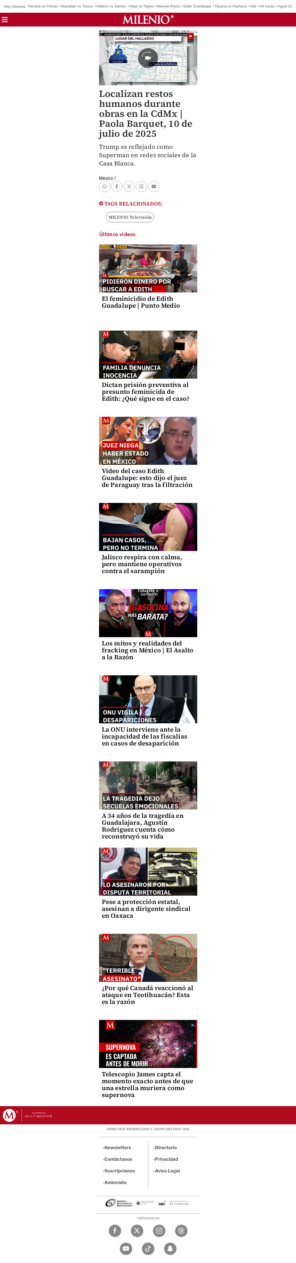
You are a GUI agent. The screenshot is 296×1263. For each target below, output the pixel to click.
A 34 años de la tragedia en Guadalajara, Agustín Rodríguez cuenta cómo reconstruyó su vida (143, 826)
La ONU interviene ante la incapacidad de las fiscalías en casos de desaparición (145, 736)
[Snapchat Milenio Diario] (170, 1249)
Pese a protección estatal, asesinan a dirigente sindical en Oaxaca (146, 908)
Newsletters (118, 1147)
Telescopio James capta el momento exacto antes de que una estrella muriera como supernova (147, 1084)
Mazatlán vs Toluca (77, 6)
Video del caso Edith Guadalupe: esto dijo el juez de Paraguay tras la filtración (147, 477)
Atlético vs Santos (111, 6)
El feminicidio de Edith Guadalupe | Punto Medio (141, 302)
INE (253, 6)
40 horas (267, 6)
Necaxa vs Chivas (43, 6)
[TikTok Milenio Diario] (148, 1249)
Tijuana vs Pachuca (231, 6)
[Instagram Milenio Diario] (159, 1231)
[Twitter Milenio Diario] (137, 1231)
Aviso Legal (167, 1171)
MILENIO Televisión (130, 217)
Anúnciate (116, 1182)
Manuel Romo (168, 6)
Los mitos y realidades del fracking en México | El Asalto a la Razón (148, 650)
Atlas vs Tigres (141, 6)
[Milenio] (148, 20)
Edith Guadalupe (197, 6)
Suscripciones (120, 1171)
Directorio (166, 1147)
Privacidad (166, 1159)
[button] (4, 21)
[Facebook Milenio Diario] (115, 1231)
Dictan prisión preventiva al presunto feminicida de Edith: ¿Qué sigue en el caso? (146, 391)
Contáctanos (119, 1159)
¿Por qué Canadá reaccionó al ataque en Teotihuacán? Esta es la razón (148, 994)
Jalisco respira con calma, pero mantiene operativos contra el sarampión (142, 564)
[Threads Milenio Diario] (181, 1231)
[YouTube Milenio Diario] (126, 1249)
